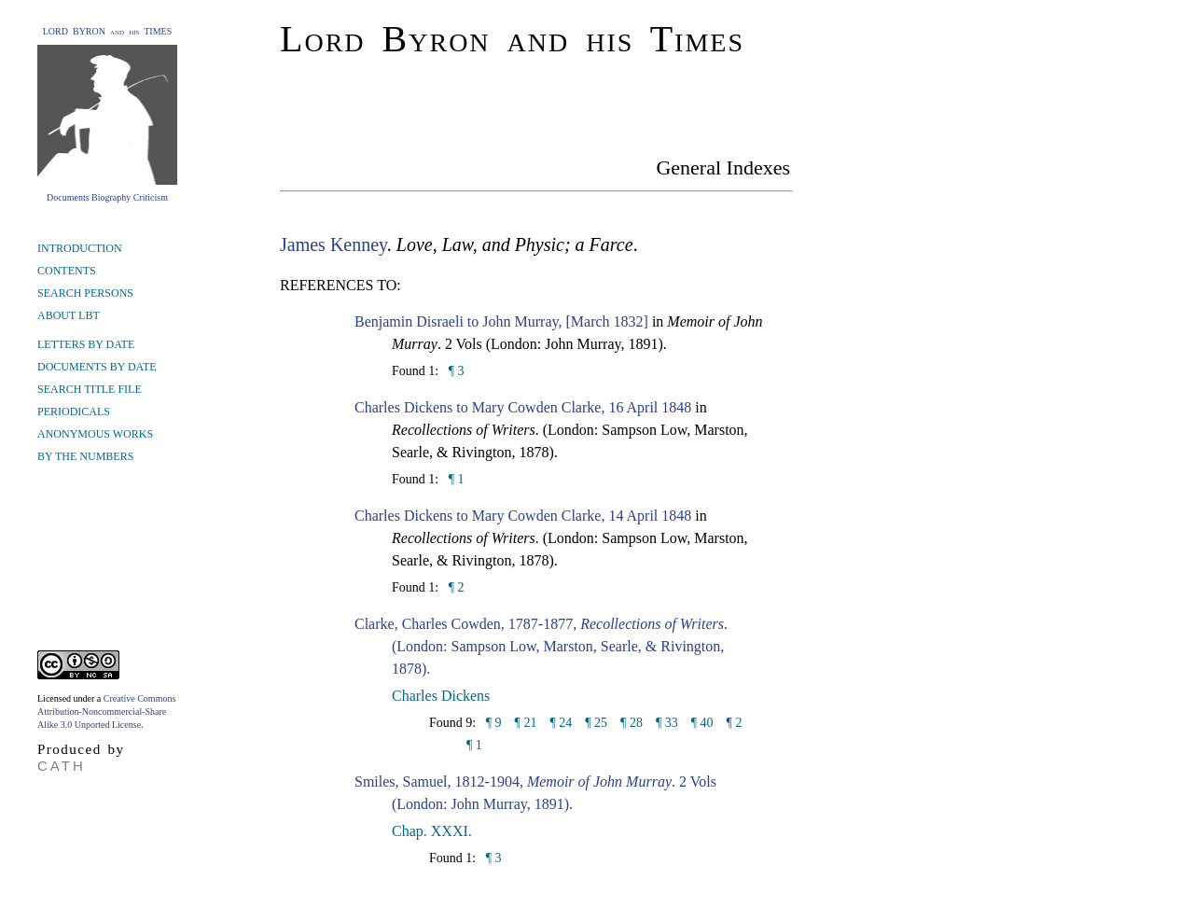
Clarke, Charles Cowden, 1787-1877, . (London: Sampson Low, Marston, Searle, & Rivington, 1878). (541, 646)
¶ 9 (491, 723)
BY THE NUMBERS (85, 456)
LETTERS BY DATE (85, 344)
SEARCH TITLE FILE (89, 389)
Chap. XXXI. (432, 831)
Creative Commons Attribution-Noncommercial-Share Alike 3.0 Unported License (106, 711)
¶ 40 (702, 723)
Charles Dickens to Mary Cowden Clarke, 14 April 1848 (522, 515)
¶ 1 (454, 479)
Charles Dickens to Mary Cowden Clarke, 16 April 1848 (522, 407)
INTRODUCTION (79, 248)
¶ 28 (631, 723)
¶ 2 (454, 587)
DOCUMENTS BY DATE (97, 366)
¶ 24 (560, 723)
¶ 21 (526, 723)
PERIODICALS (73, 411)
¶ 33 (667, 723)
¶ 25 (596, 723)
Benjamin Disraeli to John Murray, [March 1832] (501, 321)
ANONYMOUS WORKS (95, 433)
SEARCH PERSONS (85, 293)
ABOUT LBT (68, 315)
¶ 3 (454, 371)
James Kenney (333, 244)
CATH (61, 766)
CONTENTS (66, 270)
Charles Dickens (441, 696)
